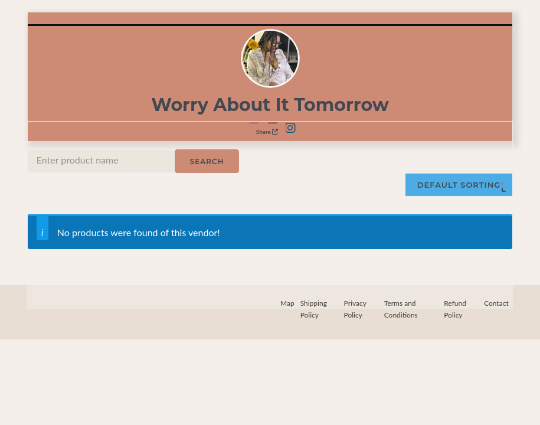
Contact (496, 303)
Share (267, 131)
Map (287, 303)
